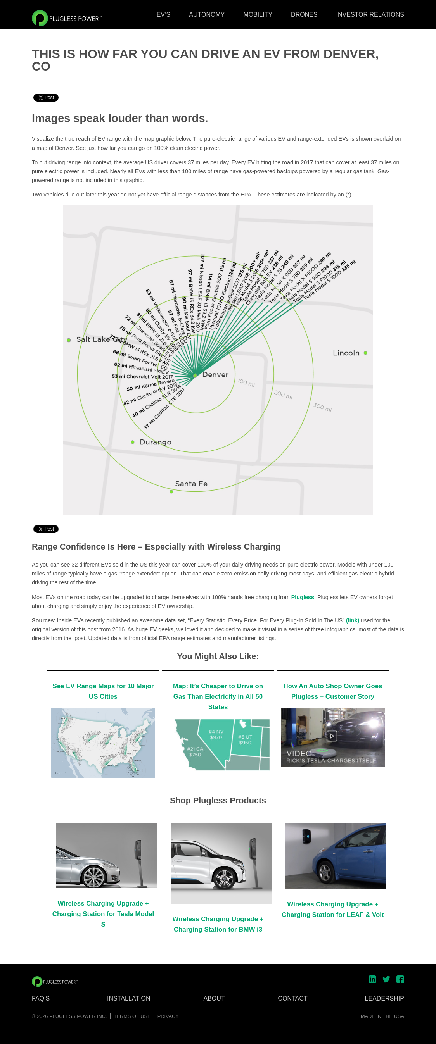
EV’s (164, 14)
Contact (293, 999)
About (214, 999)
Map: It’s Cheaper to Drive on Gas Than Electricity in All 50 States (218, 696)
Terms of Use (132, 1016)
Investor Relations (370, 14)
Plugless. (303, 597)
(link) (352, 620)
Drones (304, 14)
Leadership (384, 999)
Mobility (257, 14)
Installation (128, 999)
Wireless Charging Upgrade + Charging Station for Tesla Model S (103, 914)
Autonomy (207, 14)
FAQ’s (41, 999)
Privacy (168, 1016)
